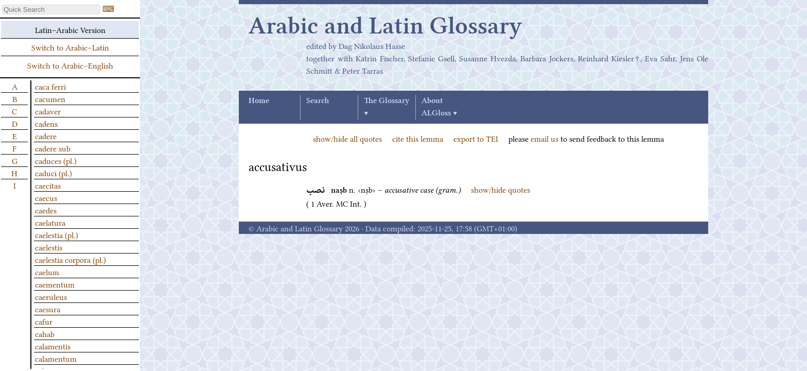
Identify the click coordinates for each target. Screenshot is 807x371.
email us (544, 138)
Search (317, 101)
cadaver (48, 110)
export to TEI (475, 138)
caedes (46, 209)
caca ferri (50, 86)
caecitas (48, 185)
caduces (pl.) (56, 160)
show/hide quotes (500, 189)
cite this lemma (417, 138)
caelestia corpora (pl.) (70, 259)
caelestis (48, 246)
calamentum (56, 358)
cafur (43, 321)
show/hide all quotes (347, 138)
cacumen (50, 98)
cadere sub (53, 148)
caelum (47, 271)
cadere (46, 135)
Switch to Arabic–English (70, 65)
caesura (47, 308)
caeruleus (51, 296)
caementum (55, 284)
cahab (45, 333)
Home (259, 101)
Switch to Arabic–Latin (70, 47)
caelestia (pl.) (56, 234)
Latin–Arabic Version (70, 29)
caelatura (50, 222)
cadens (46, 123)
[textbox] (51, 9)
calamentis (53, 345)
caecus (46, 197)
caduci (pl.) (53, 172)
